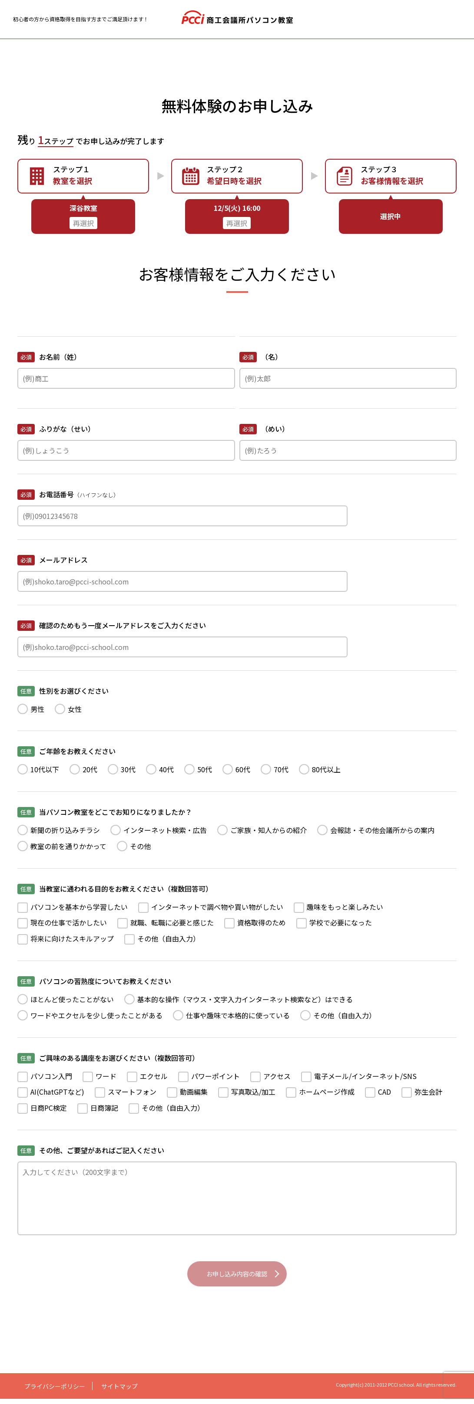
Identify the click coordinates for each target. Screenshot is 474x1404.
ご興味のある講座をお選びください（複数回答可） (108, 1058)
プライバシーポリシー (54, 1391)
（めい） (264, 428)
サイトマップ (119, 1391)
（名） (260, 356)
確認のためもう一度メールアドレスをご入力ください (111, 625)
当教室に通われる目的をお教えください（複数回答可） (114, 888)
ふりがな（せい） (56, 428)
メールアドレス (52, 559)
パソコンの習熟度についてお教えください (94, 981)
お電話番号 (68, 495)
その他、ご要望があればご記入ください (90, 1150)
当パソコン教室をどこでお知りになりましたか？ (104, 812)
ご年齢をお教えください (66, 751)
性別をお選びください (63, 691)
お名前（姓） (49, 356)
